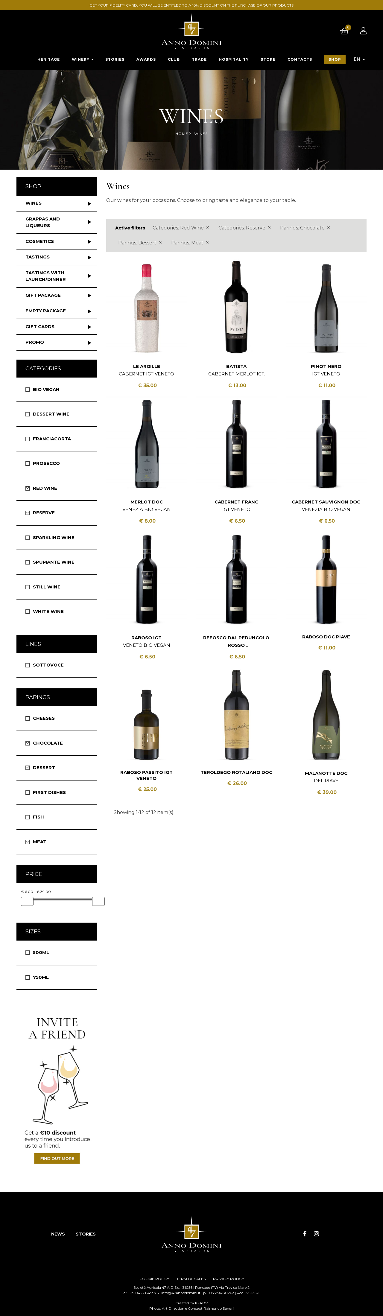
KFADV (201, 1303)
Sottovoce (48, 665)
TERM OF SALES (191, 1279)
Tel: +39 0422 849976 (140, 1293)
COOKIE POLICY (154, 1279)
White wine (48, 611)
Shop (33, 186)
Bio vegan (46, 389)
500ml (41, 952)
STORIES (86, 1234)
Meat (39, 842)
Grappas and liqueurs (42, 222)
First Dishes (49, 792)
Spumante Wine (54, 562)
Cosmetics (39, 241)
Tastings (37, 257)
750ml (41, 977)
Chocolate (48, 743)
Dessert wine (51, 414)
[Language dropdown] (359, 59)
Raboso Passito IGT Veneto (146, 775)
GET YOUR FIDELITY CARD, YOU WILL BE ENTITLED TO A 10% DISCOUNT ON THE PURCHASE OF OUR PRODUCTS (192, 5)
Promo (34, 342)
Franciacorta (52, 439)
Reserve (44, 512)
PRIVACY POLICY (228, 1279)
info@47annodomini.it (180, 1293)
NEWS (58, 1234)
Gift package (43, 295)
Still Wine (46, 587)
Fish (38, 817)
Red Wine (45, 488)
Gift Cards (39, 326)
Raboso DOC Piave (326, 637)
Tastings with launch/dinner (45, 276)
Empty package (45, 311)
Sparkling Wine (54, 537)
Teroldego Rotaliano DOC (236, 772)
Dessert (44, 767)
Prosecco (46, 463)
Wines (33, 203)
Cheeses (44, 718)
